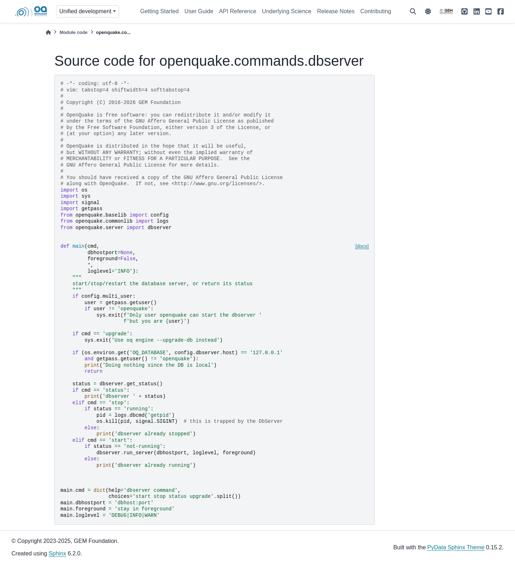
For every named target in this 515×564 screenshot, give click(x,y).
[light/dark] (428, 11)
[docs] (362, 246)
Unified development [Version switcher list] (85, 11)
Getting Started (159, 11)
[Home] (48, 32)
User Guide (199, 11)
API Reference (237, 11)
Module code (73, 32)
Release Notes (335, 11)
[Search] (413, 11)
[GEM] (446, 11)
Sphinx (57, 553)
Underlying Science (287, 11)
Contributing (375, 11)
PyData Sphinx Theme (456, 547)
